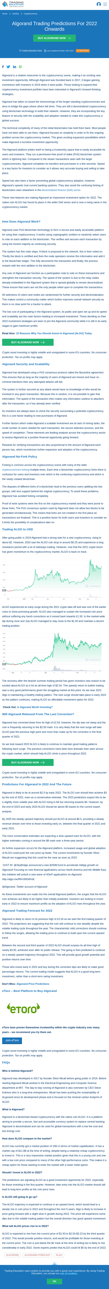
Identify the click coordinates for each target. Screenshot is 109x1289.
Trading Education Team (32, 50)
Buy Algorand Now (54, 38)
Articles (15, 14)
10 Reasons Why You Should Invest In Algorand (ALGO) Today (54, 333)
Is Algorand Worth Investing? (35, 707)
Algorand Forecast (37, 1255)
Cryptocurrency (30, 14)
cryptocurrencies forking (15, 469)
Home (4, 14)
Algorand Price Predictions (32, 984)
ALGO (59, 1255)
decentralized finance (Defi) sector (61, 190)
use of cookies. (68, 1273)
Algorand (12, 1255)
